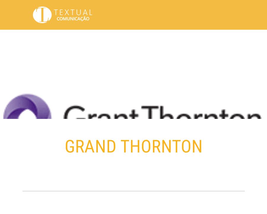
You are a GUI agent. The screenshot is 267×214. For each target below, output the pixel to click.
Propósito (114, 38)
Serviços (209, 38)
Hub (173, 38)
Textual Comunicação (62, 15)
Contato (230, 38)
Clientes (188, 38)
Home (95, 38)
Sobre (134, 38)
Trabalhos (155, 38)
